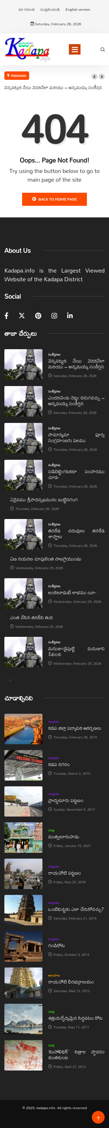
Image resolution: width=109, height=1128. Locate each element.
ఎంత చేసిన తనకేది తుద (31, 617)
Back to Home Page (54, 199)
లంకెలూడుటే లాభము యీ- (72, 592)
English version (77, 9)
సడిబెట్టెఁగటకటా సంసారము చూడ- (76, 474)
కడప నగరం (59, 764)
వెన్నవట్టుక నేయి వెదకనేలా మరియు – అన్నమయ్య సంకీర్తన (53, 87)
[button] (94, 77)
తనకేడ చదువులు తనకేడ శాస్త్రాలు (76, 533)
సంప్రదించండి (50, 9)
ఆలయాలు (54, 975)
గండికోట (56, 945)
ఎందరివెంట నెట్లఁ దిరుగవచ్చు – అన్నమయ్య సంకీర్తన (76, 400)
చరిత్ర (51, 830)
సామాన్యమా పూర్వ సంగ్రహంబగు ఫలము (76, 437)
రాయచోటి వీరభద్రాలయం (71, 981)
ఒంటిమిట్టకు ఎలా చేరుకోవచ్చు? (76, 909)
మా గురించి (27, 9)
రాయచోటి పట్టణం (64, 872)
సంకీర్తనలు (54, 354)
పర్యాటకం (54, 722)
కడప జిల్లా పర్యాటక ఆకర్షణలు (74, 728)
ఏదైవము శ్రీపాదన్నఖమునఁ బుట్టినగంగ (44, 499)
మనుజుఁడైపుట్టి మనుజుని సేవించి (76, 651)
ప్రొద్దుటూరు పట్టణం (65, 800)
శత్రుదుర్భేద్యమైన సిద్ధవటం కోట (75, 1018)
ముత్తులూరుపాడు (63, 836)
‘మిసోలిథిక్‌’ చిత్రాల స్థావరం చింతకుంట (76, 1054)
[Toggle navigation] (74, 49)
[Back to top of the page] (98, 1119)
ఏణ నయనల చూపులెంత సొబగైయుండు (45, 558)
